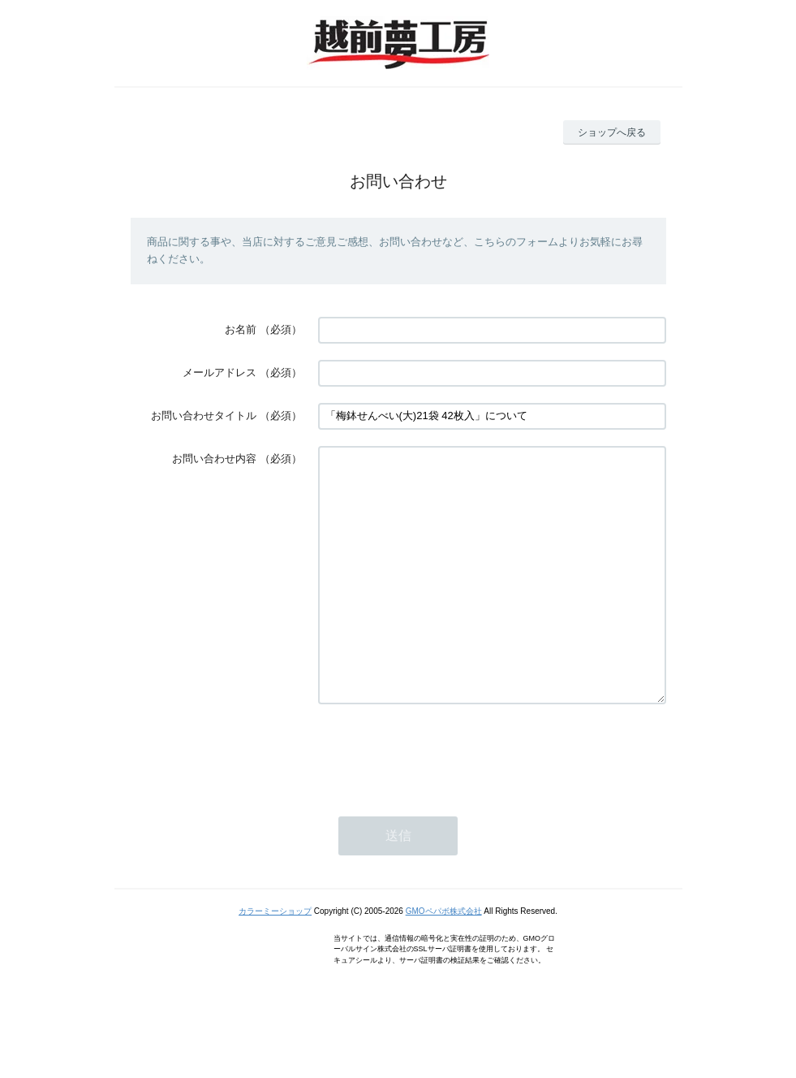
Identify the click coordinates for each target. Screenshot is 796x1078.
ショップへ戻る (612, 132)
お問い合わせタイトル (203, 415)
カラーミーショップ (275, 959)
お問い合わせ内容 (214, 458)
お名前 (240, 329)
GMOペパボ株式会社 (444, 959)
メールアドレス (219, 372)
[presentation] (441, 801)
